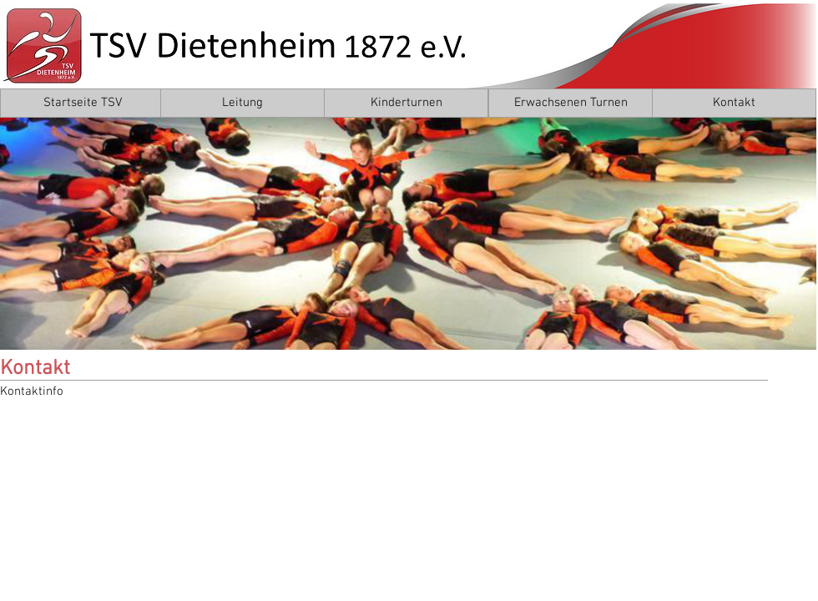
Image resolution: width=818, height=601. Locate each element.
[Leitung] (242, 103)
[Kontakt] (734, 103)
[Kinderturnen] (406, 103)
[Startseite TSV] (82, 103)
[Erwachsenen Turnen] (570, 103)
